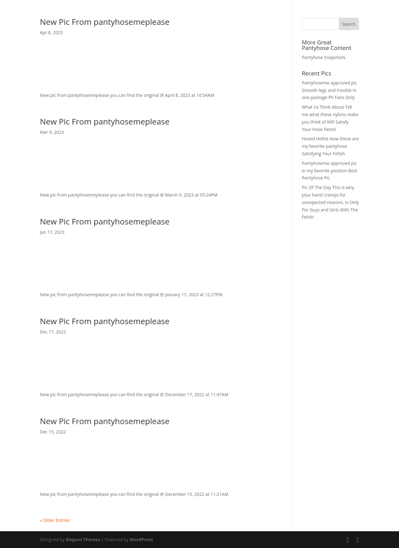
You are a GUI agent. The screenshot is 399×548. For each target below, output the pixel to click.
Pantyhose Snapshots (323, 57)
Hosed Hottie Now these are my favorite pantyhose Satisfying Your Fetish (330, 146)
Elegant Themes (83, 539)
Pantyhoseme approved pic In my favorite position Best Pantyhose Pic (329, 170)
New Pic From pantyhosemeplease (105, 21)
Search (349, 24)
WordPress (141, 539)
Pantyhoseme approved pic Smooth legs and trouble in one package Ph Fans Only (329, 90)
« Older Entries (55, 520)
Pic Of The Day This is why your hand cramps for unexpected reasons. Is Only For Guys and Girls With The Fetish (330, 202)
